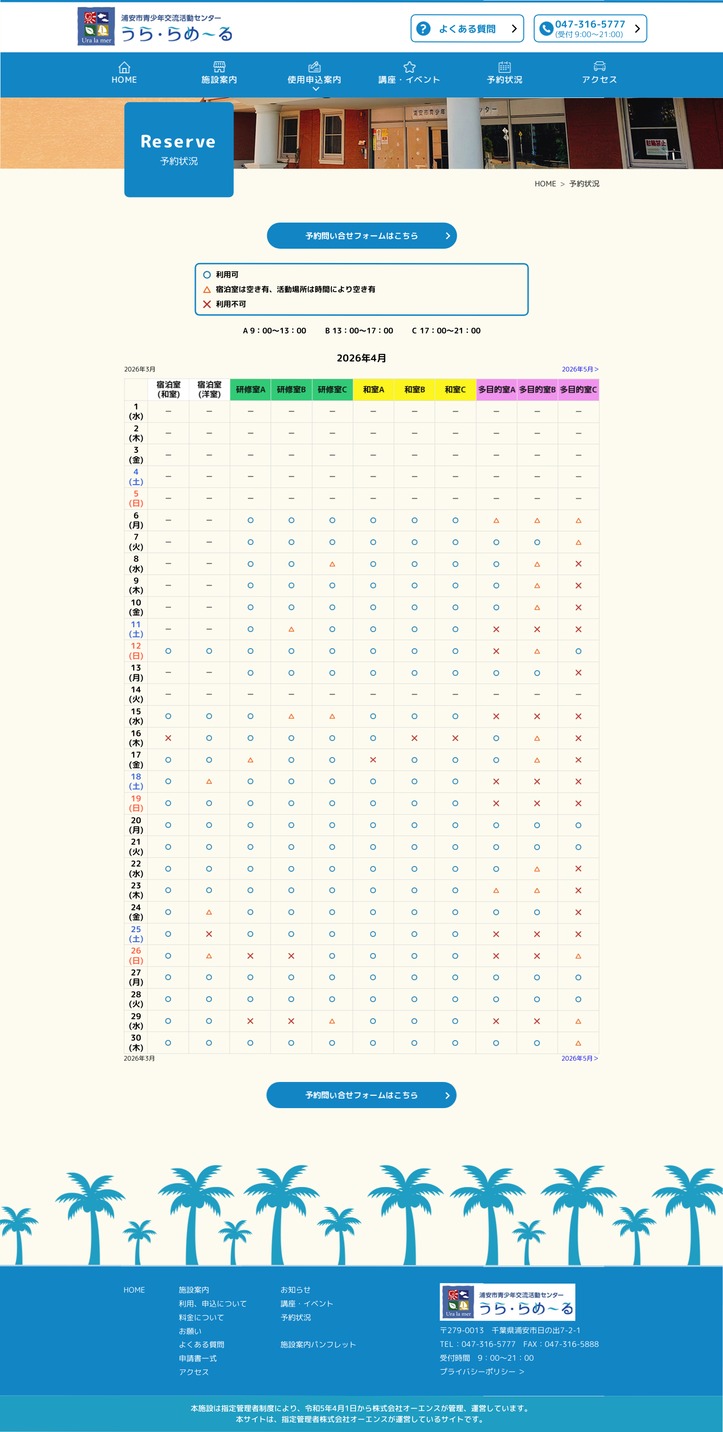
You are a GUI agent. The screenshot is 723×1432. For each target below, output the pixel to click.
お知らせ (295, 1290)
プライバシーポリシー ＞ (482, 1371)
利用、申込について (213, 1303)
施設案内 (194, 1290)
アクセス (194, 1372)
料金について (201, 1317)
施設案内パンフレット (318, 1344)
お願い (190, 1330)
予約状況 (584, 183)
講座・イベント (307, 1303)
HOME (545, 183)
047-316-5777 (590, 28)
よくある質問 (467, 28)
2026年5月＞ (580, 369)
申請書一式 (198, 1358)
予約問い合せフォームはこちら (361, 235)
